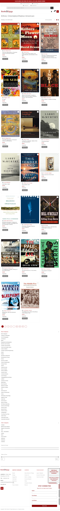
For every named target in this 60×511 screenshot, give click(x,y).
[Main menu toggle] (57, 11)
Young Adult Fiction (4, 417)
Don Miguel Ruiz (7, 50)
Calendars (3, 441)
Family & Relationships (5, 362)
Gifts (2, 429)
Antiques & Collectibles (5, 335)
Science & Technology (5, 405)
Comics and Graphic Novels (6, 347)
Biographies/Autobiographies (6, 342)
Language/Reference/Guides (6, 377)
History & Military (4, 370)
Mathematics (3, 382)
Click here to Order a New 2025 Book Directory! (54, 479)
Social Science (4, 400)
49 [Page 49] (19, 326)
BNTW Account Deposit (5, 426)
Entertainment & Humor (5, 357)
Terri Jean (45, 53)
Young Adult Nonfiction (5, 419)
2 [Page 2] (5, 326)
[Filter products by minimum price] (3, 459)
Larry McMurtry (46, 139)
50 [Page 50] (22, 326)
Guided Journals (4, 367)
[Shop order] (50, 20)
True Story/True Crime (5, 414)
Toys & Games (3, 436)
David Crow (26, 268)
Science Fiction (4, 407)
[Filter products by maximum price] (57, 459)
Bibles (2, 340)
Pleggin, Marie (7, 97)
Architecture (3, 338)
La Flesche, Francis (28, 310)
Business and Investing (5, 343)
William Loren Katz (47, 97)
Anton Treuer (26, 139)
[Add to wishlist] (18, 24)
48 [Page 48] (16, 326)
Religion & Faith (4, 397)
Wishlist (26, 5)
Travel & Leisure (4, 410)
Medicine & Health (4, 385)
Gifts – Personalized (5, 431)
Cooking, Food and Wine (5, 345)
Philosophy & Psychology (5, 395)
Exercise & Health (4, 360)
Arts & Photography (4, 337)
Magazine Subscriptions (5, 428)
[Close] (57, 483)
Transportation (3, 412)
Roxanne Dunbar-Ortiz (8, 267)
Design (2, 353)
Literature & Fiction (4, 380)
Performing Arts (4, 390)
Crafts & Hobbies (4, 348)
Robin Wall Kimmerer (8, 220)
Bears (2, 434)
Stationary (3, 438)
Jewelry (2, 433)
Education (36, 3)
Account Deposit (26, 3)
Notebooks (3, 439)
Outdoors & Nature (4, 387)
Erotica (2, 358)
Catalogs (2, 424)
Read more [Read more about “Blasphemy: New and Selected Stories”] (5, 318)
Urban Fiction (3, 415)
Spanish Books (4, 409)
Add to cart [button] (5, 58)
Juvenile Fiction (4, 372)
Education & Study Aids (5, 355)
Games (2, 365)
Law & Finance (4, 375)
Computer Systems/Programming (7, 350)
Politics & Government (5, 392)
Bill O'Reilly (45, 225)
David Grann (26, 52)
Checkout (34, 5)
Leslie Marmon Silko (28, 224)
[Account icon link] (51, 11)
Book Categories (4, 333)
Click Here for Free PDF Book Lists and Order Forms (30, 1)
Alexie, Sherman (7, 310)
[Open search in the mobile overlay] (30, 8)
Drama (2, 352)
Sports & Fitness (4, 402)
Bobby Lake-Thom (27, 93)
